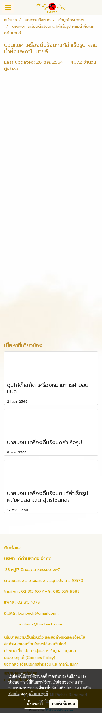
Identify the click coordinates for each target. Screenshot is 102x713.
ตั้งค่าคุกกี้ (35, 703)
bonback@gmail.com (37, 613)
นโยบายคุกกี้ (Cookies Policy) (29, 657)
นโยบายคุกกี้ (38, 693)
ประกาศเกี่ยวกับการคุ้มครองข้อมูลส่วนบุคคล (40, 651)
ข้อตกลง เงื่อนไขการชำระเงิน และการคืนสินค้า (41, 664)
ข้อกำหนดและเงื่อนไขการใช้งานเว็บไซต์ (35, 644)
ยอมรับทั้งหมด (63, 703)
